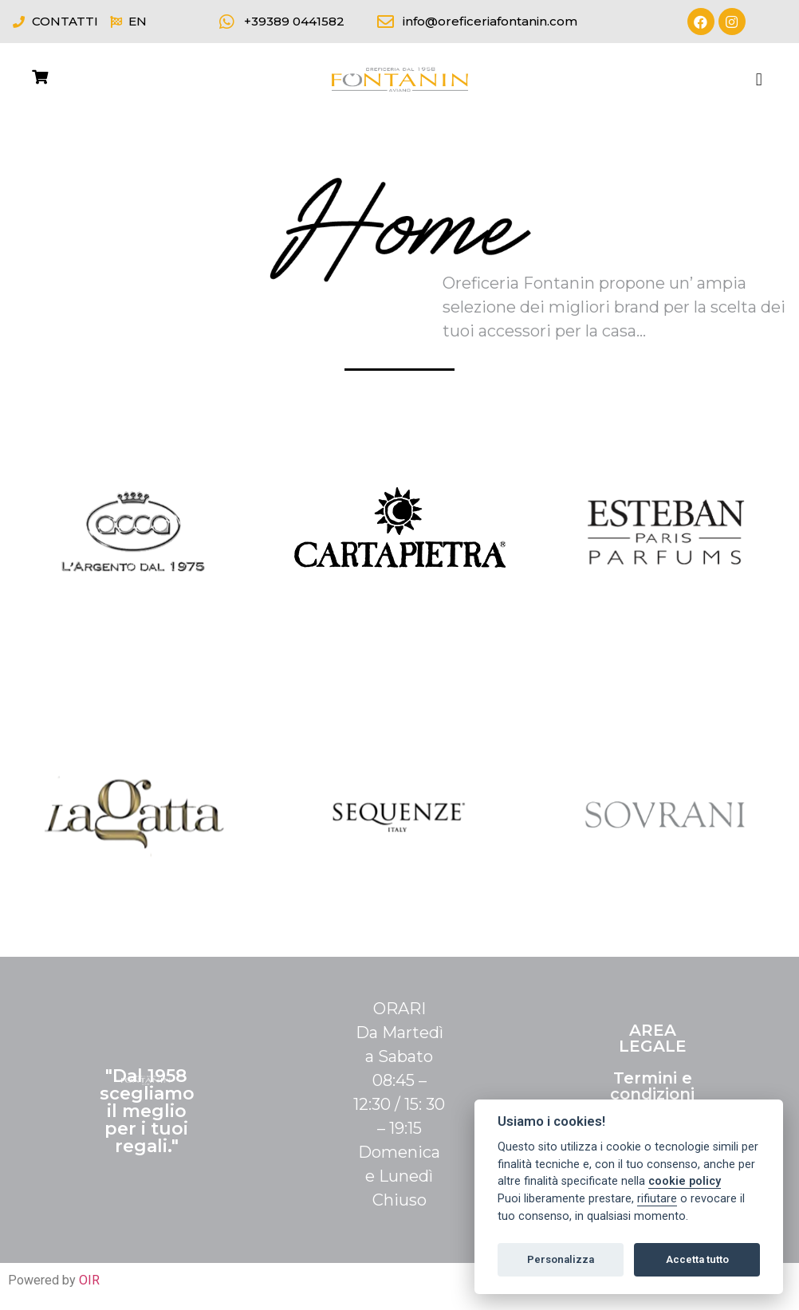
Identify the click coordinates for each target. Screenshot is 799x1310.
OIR (89, 1280)
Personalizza (560, 1259)
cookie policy (684, 1181)
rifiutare (657, 1199)
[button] (758, 79)
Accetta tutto (697, 1259)
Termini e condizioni (652, 1085)
